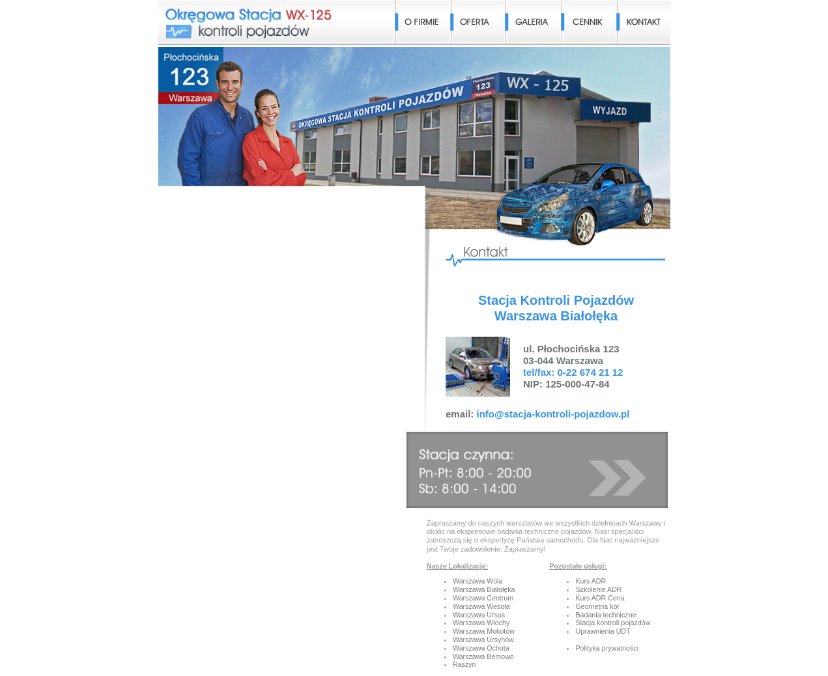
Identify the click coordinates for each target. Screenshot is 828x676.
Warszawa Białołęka (484, 589)
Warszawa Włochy (481, 623)
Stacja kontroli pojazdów (612, 623)
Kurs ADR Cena (599, 598)
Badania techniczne (605, 615)
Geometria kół (596, 606)
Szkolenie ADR (598, 589)
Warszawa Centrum (483, 598)
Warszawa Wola (477, 581)
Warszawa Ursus (479, 615)
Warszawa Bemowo (483, 656)
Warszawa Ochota (481, 648)
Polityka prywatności (606, 648)
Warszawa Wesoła (481, 606)
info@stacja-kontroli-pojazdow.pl (553, 413)
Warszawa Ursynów (483, 639)
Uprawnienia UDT (602, 631)
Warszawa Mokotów (484, 631)
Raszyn (464, 664)
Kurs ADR (590, 581)
